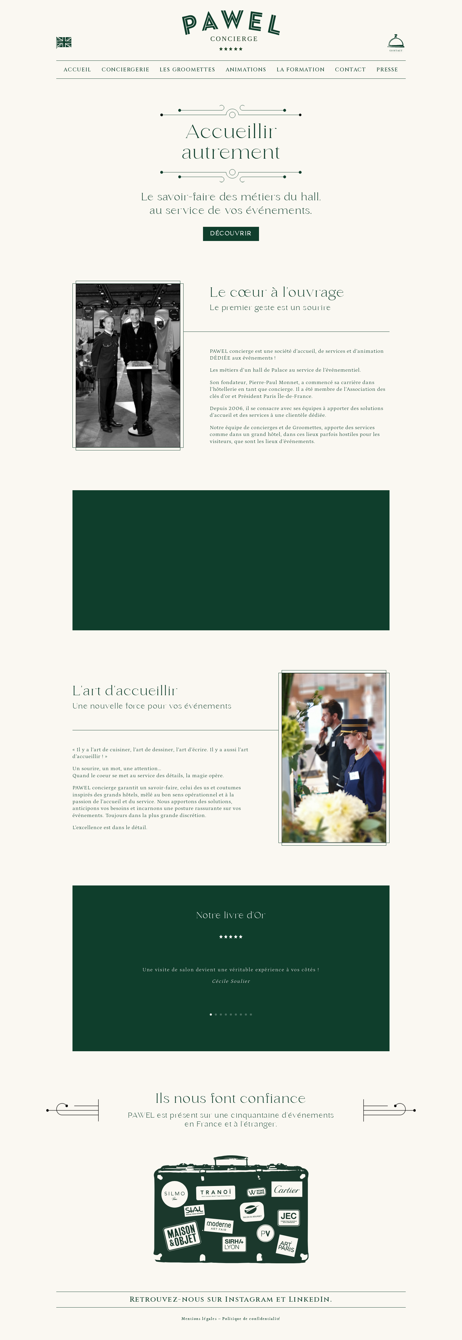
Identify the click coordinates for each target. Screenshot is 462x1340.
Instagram (249, 1299)
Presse (387, 69)
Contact (350, 69)
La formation (301, 69)
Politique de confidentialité (251, 1318)
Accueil (77, 69)
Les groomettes (187, 69)
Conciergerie (126, 69)
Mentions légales (199, 1318)
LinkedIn (309, 1299)
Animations (246, 69)
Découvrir (231, 233)
